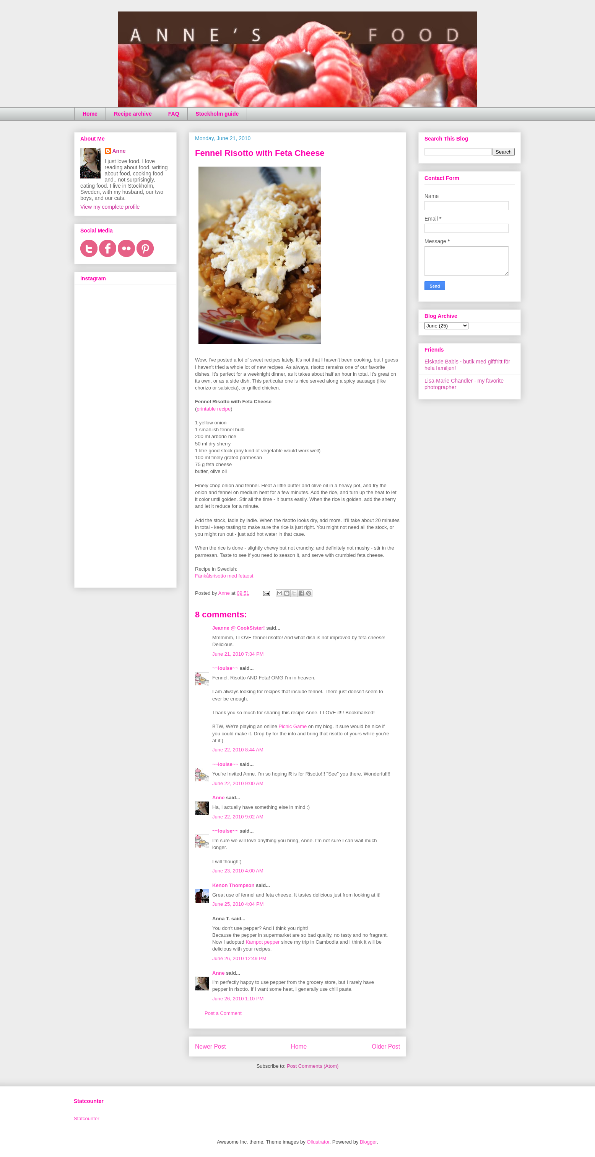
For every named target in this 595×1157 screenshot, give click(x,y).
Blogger (368, 1142)
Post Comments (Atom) (312, 1066)
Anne (218, 797)
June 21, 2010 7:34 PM (237, 654)
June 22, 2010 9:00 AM (237, 783)
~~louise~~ (225, 668)
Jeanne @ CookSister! (238, 628)
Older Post (386, 1046)
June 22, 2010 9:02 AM (237, 817)
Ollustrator (318, 1142)
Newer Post (210, 1046)
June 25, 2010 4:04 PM (237, 904)
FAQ (173, 114)
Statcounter (86, 1118)
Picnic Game (293, 726)
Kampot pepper (262, 942)
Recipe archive (133, 114)
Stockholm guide (217, 114)
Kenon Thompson (233, 885)
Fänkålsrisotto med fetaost (224, 576)
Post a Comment (223, 1013)
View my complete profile (110, 207)
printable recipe (214, 409)
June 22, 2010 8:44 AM (237, 750)
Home (90, 114)
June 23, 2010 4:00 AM (237, 871)
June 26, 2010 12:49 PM (239, 958)
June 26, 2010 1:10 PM (237, 999)
